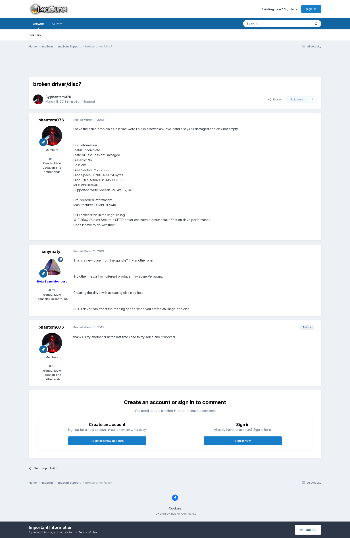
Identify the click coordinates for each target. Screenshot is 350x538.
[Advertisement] (175, 65)
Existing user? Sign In (279, 9)
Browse (38, 25)
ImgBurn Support (83, 101)
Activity (57, 23)
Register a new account (107, 440)
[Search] (266, 23)
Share (274, 99)
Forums (35, 35)
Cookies (175, 508)
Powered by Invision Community (175, 513)
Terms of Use (87, 532)
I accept (308, 530)
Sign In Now (243, 440)
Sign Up (311, 9)
